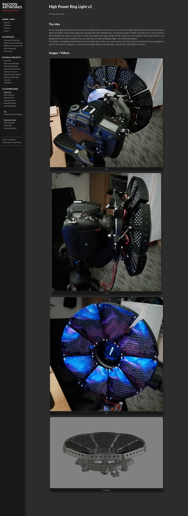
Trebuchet (7, 80)
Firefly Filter (8, 125)
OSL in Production (10, 48)
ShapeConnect (9, 98)
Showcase (7, 22)
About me (7, 28)
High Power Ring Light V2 (12, 74)
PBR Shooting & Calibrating (13, 43)
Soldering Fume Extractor (12, 69)
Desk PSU (7, 61)
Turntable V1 (8, 83)
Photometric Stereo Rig (11, 40)
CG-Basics (7, 25)
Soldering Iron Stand (10, 72)
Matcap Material (9, 123)
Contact (6, 31)
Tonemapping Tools (10, 128)
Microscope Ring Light (11, 63)
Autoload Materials (10, 106)
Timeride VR (8, 51)
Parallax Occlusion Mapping (13, 114)
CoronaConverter (9, 100)
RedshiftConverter (10, 103)
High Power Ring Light (11, 77)
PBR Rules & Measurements (13, 46)
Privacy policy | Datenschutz (11, 142)
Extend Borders (9, 95)
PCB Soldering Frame (11, 66)
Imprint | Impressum (9, 140)
